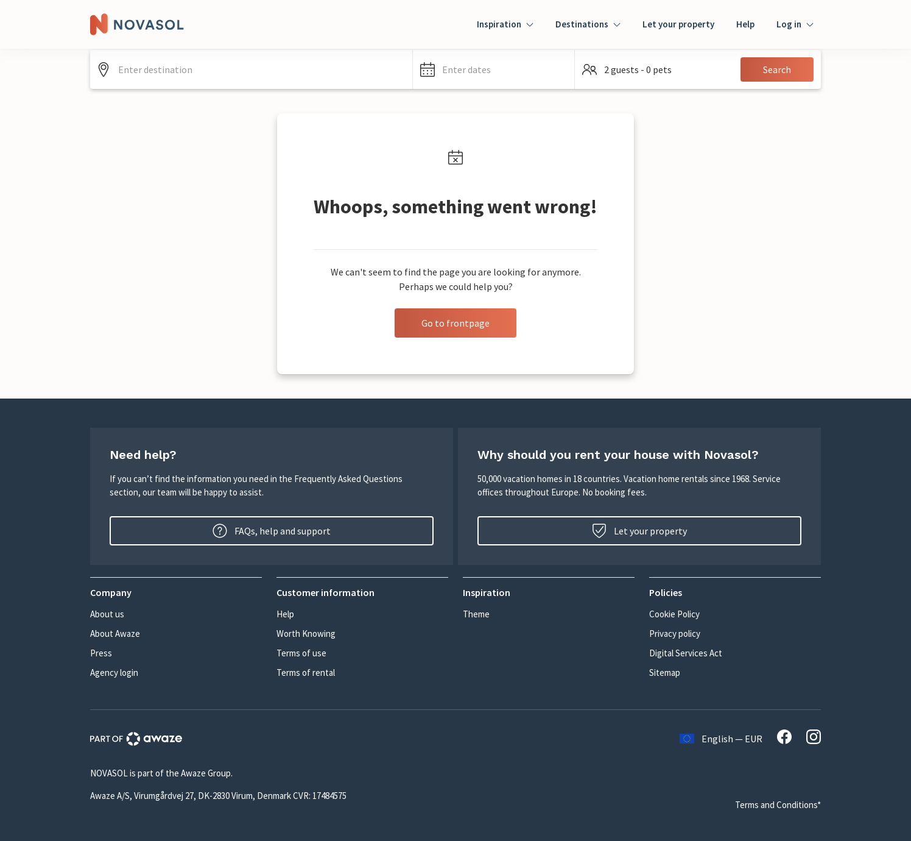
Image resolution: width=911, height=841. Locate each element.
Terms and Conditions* (778, 805)
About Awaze (115, 633)
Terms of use (301, 653)
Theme (476, 614)
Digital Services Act (685, 653)
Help (745, 24)
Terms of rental (305, 672)
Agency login (114, 672)
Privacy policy (674, 633)
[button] (493, 69)
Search (777, 69)
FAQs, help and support (272, 530)
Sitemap (664, 672)
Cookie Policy (674, 614)
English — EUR (721, 738)
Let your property (678, 24)
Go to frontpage (455, 323)
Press (101, 653)
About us (107, 614)
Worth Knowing (306, 633)
